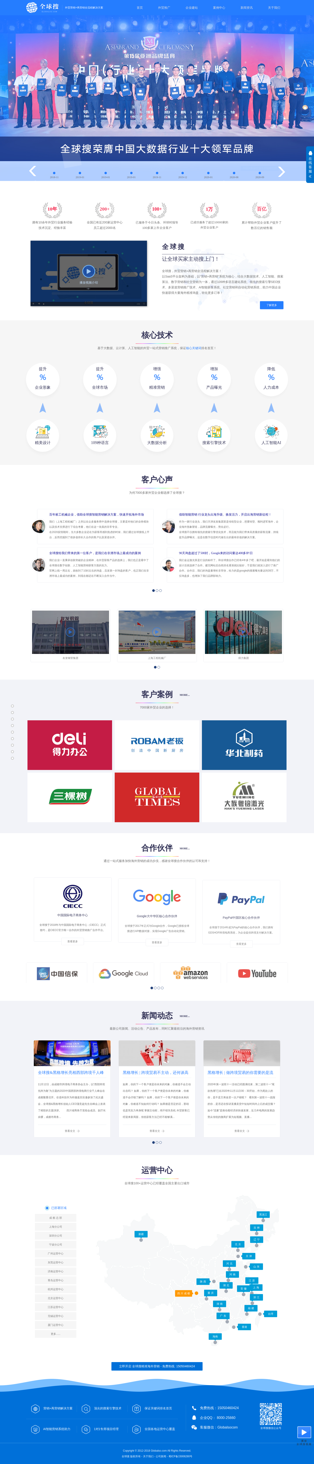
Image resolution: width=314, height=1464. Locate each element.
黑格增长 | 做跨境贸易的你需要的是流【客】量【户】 (240, 1114)
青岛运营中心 (55, 1347)
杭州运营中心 (55, 1356)
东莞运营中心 (55, 1329)
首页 (140, 7)
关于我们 (274, 7)
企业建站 (192, 7)
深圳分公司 (55, 1302)
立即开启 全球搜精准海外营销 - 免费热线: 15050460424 (157, 1366)
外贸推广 (164, 7)
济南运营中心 (55, 1338)
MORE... (185, 702)
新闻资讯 (247, 7)
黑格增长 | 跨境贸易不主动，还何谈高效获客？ (155, 1114)
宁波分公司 (55, 1311)
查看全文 (70, 1170)
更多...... (55, 1400)
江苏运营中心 (55, 1373)
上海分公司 (55, 1293)
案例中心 (219, 7)
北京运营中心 (55, 1364)
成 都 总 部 (55, 1284)
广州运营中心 (55, 1320)
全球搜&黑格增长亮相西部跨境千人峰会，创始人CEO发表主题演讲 (71, 1114)
